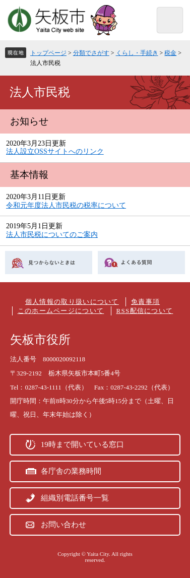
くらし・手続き (137, 52)
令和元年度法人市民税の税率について (66, 205)
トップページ (48, 52)
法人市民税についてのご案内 (52, 234)
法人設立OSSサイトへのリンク (55, 151)
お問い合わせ (63, 525)
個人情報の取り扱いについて (72, 301)
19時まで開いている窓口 (82, 444)
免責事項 (145, 301)
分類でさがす (91, 52)
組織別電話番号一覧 (75, 498)
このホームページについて (61, 310)
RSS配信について (144, 310)
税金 (170, 52)
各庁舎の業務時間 (71, 471)
